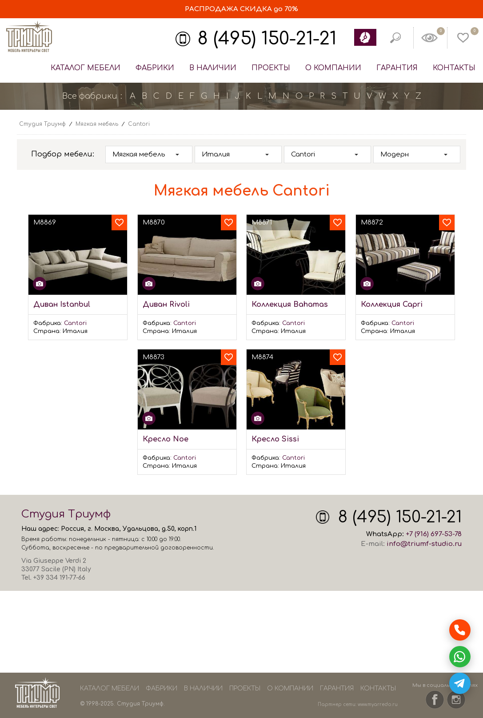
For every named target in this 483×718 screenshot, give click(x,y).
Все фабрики (89, 96)
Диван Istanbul (61, 305)
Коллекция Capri (392, 305)
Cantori (75, 323)
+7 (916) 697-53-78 (434, 534)
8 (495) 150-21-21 (267, 38)
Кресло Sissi (275, 439)
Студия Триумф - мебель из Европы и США (28, 36)
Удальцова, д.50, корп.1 (159, 528)
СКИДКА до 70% (241, 9)
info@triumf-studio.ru (424, 544)
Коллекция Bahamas (289, 305)
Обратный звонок (364, 37)
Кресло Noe (165, 439)
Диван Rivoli (166, 305)
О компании (333, 68)
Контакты (454, 68)
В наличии (212, 68)
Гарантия (397, 68)
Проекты (270, 68)
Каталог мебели (85, 68)
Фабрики (155, 68)
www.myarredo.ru (378, 704)
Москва (106, 528)
